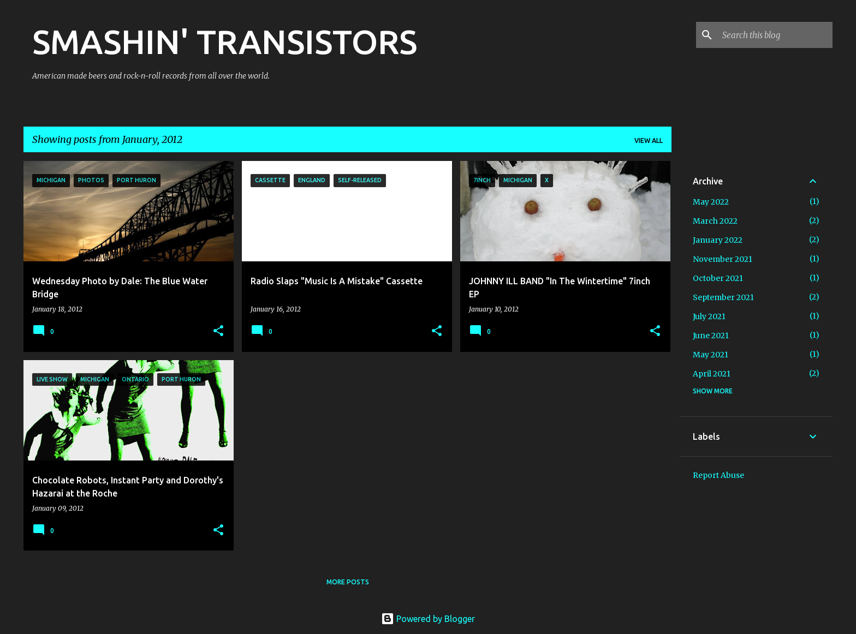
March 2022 (715, 221)
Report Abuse (718, 475)
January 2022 (717, 240)
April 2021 (711, 374)
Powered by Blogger (428, 619)
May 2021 (710, 355)
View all (648, 140)
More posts (347, 581)
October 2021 (718, 278)
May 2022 (711, 202)
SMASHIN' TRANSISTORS (224, 41)
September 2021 (723, 297)
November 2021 (722, 259)
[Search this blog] (775, 35)
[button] (218, 331)
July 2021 (709, 316)
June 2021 (711, 335)
